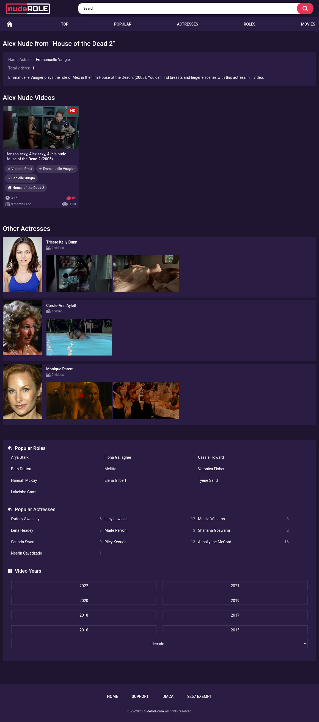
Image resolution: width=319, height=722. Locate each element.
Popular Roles (30, 448)
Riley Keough (150, 542)
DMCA (168, 696)
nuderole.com (154, 711)
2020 (83, 600)
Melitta (110, 469)
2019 (235, 600)
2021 (235, 586)
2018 (83, 615)
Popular (122, 24)
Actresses (187, 24)
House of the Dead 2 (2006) (122, 77)
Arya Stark (20, 457)
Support (140, 696)
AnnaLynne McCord (243, 542)
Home (9, 24)
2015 (235, 630)
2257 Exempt (199, 696)
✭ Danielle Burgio (21, 178)
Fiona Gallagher (118, 457)
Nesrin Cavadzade (56, 553)
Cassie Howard (211, 457)
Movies (308, 24)
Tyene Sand (208, 480)
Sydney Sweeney (56, 519)
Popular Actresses (35, 509)
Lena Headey (56, 530)
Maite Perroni (150, 530)
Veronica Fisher (211, 469)
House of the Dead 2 (28, 188)
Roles (249, 24)
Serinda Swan (56, 542)
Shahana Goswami (243, 530)
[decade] (159, 643)
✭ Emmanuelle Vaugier (57, 169)
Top (64, 24)
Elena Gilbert (115, 480)
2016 (83, 630)
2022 (83, 586)
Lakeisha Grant (24, 492)
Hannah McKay (24, 480)
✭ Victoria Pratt (20, 169)
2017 (235, 615)
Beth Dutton (21, 469)
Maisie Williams (243, 519)
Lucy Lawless (150, 519)
